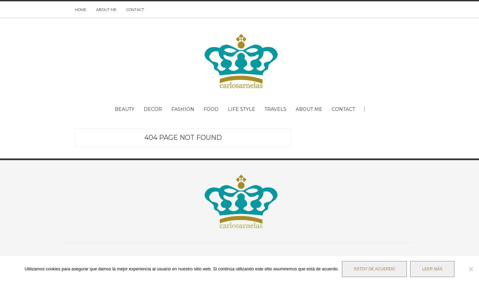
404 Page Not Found (183, 137)
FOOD (211, 109)
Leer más (432, 269)
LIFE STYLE (241, 109)
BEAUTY (124, 109)
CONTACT (135, 9)
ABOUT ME (106, 9)
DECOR (153, 109)
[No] (470, 269)
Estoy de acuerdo (374, 269)
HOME (80, 9)
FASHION (182, 109)
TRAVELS (275, 109)
